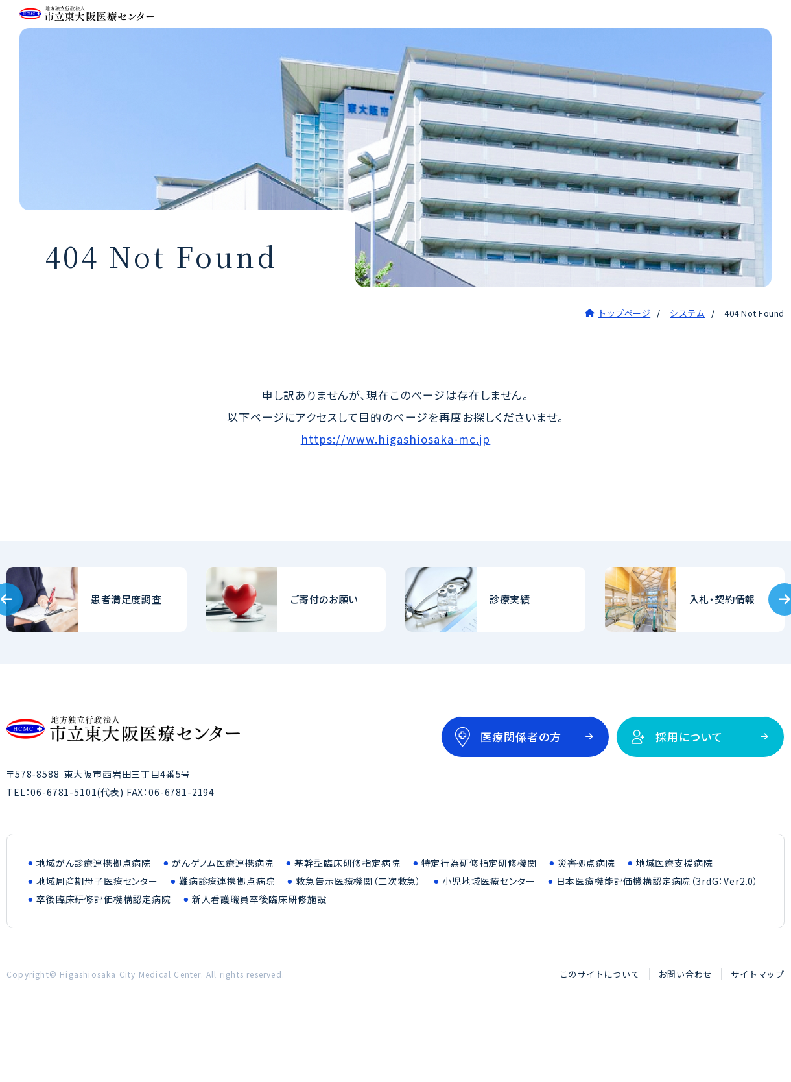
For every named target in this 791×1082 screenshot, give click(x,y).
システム (687, 363)
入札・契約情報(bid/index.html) (695, 649)
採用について (689, 786)
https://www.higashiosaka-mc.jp (396, 489)
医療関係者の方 (520, 786)
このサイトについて (600, 1024)
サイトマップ (758, 1024)
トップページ (624, 363)
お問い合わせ (686, 1024)
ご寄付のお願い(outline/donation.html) (296, 649)
